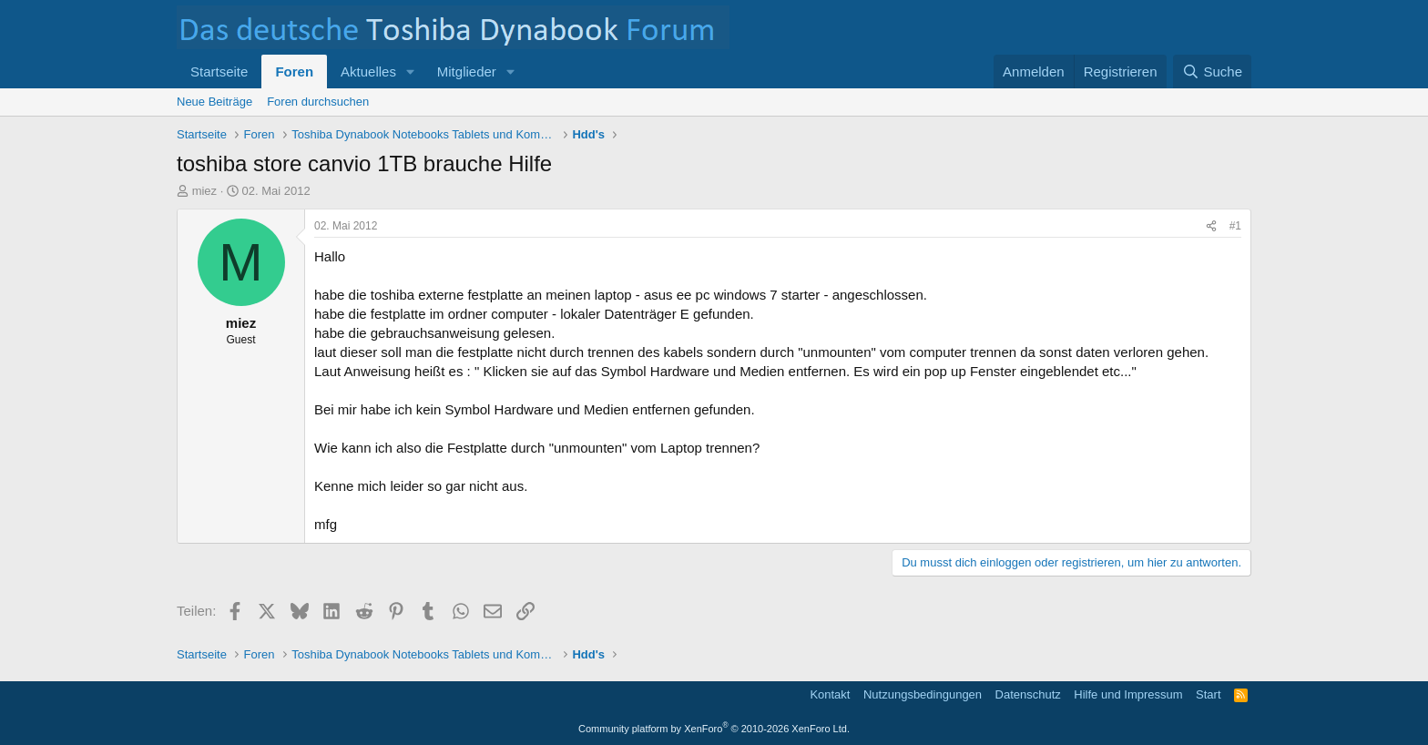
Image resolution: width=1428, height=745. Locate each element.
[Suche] (1212, 71)
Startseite (219, 71)
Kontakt (830, 694)
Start (1208, 694)
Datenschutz (1028, 694)
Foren (294, 71)
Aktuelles (368, 71)
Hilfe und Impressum (1128, 694)
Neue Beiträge (214, 101)
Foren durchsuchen (318, 101)
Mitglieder (466, 71)
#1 (1235, 225)
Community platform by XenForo (714, 728)
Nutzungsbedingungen (922, 694)
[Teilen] (1211, 226)
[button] (410, 71)
